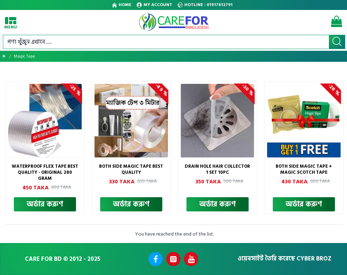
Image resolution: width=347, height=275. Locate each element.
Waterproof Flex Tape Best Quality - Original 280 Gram (45, 172)
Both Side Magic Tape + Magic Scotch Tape (304, 169)
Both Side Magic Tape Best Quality (131, 169)
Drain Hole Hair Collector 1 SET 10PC (217, 169)
